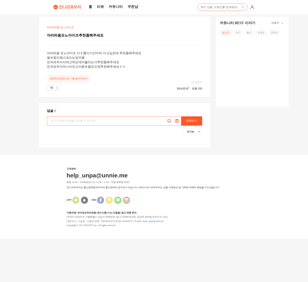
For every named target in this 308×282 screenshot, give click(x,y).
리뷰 (100, 7)
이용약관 (71, 212)
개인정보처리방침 (86, 212)
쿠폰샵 (132, 7)
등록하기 (191, 120)
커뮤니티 (116, 7)
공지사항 (101, 212)
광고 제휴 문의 (129, 212)
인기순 (193, 131)
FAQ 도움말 (114, 212)
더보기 (278, 23)
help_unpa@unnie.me (153, 221)
